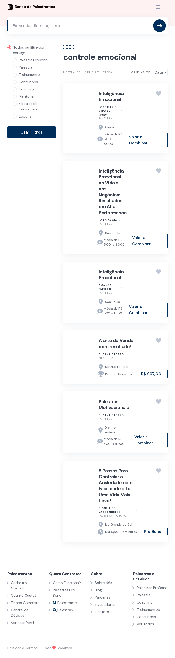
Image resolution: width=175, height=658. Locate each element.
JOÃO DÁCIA (108, 220)
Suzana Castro (111, 354)
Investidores (105, 604)
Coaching (144, 602)
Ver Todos (145, 624)
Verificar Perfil (22, 622)
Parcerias (102, 597)
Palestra (105, 118)
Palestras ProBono (152, 587)
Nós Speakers (58, 648)
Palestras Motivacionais (114, 404)
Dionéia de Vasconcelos (110, 510)
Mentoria (106, 357)
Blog (98, 590)
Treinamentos (148, 609)
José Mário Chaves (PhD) (108, 111)
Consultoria (146, 616)
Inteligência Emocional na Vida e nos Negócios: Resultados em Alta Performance (113, 192)
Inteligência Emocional (111, 96)
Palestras (63, 610)
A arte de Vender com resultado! (117, 343)
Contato (102, 611)
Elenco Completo (25, 602)
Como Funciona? (67, 582)
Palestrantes (66, 602)
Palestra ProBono (112, 515)
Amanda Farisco (105, 287)
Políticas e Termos (22, 648)
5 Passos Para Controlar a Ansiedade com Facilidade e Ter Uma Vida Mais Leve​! (115, 486)
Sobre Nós (103, 582)
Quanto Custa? (24, 595)
